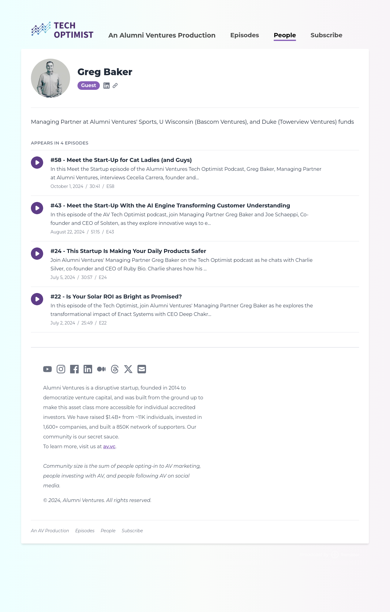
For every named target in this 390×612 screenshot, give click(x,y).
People (285, 35)
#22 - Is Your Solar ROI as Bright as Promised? (116, 296)
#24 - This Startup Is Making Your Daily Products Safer (128, 251)
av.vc (109, 446)
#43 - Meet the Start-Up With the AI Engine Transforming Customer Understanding (170, 205)
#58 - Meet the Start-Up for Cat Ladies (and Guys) (121, 160)
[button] (37, 162)
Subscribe (327, 35)
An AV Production (50, 530)
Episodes (244, 35)
